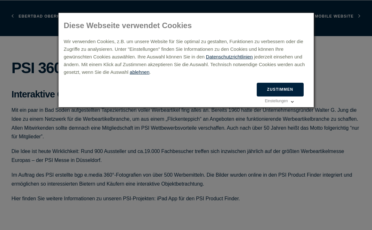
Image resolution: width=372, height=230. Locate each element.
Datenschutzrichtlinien (229, 56)
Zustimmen (280, 89)
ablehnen (139, 72)
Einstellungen (276, 101)
